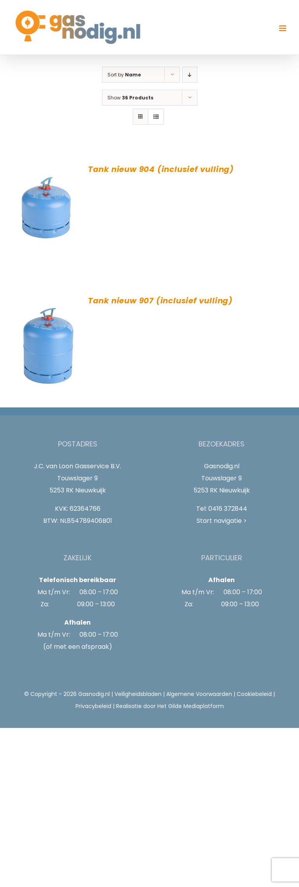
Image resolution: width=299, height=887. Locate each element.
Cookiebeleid (254, 694)
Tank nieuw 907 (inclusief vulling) (160, 300)
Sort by (124, 74)
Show (130, 97)
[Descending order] (189, 75)
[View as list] (156, 116)
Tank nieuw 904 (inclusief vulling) (161, 169)
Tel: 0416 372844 (221, 508)
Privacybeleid (93, 706)
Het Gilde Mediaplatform (190, 706)
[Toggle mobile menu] (283, 28)
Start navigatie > (222, 520)
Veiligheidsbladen (138, 694)
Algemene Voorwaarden (199, 694)
